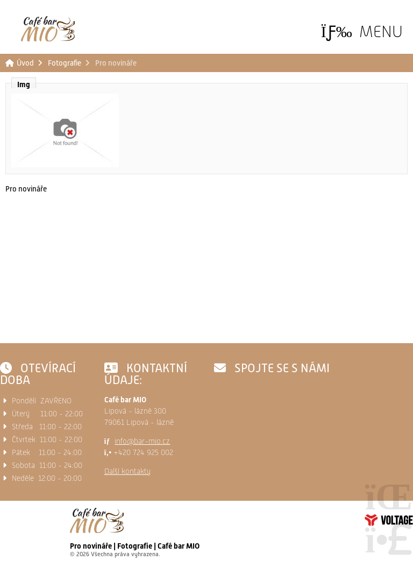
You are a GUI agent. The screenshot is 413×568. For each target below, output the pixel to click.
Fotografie (64, 63)
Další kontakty (127, 471)
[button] (362, 31)
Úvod (48, 28)
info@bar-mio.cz (142, 441)
